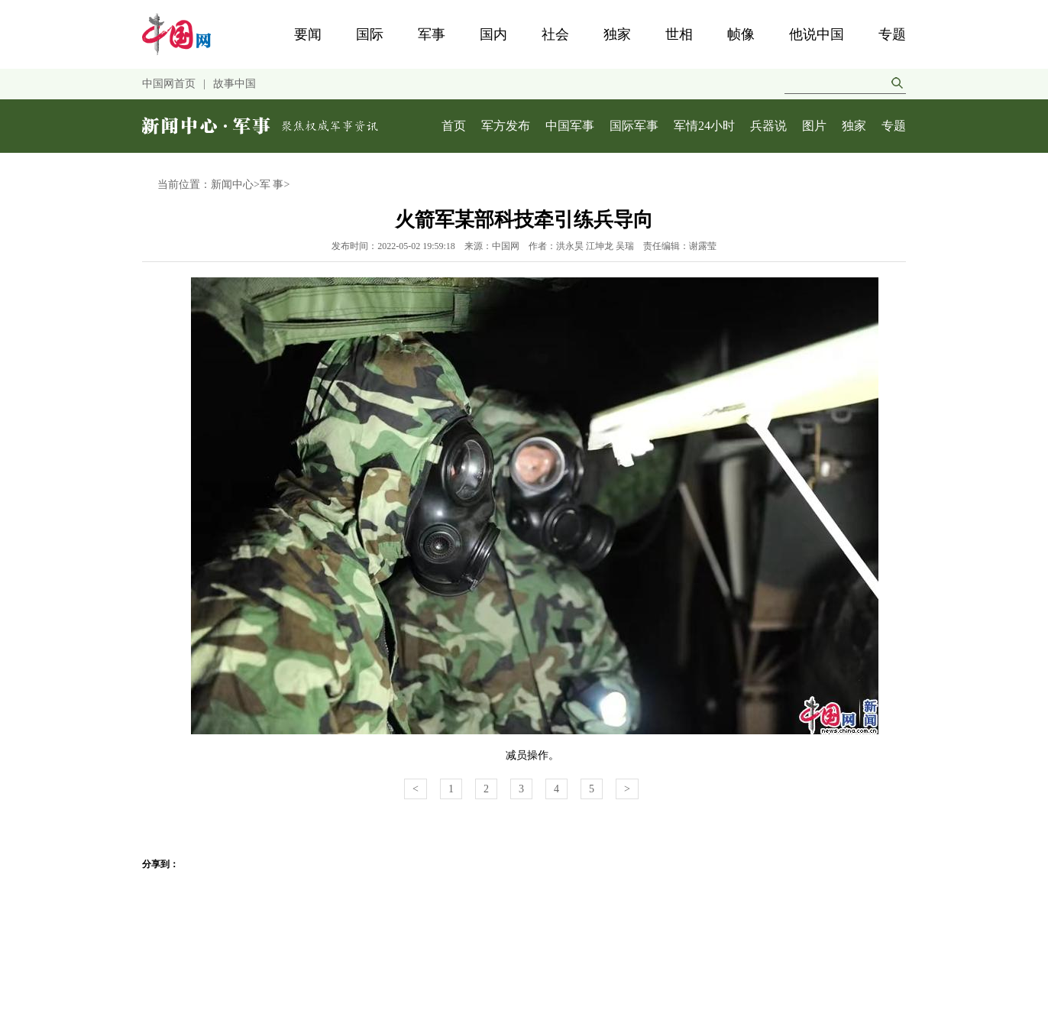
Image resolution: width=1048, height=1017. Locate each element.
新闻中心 (232, 184)
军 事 (272, 184)
